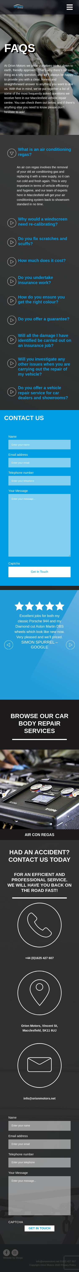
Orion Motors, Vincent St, (39, 1025)
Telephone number (21, 472)
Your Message (18, 490)
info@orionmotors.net (39, 1098)
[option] (39, 795)
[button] (4, 795)
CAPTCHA (15, 1222)
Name (12, 436)
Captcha (14, 563)
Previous (8, 644)
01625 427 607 (68, 1261)
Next (70, 644)
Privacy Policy (68, 1265)
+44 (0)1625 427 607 (39, 958)
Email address (18, 454)
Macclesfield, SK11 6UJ (39, 1030)
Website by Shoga (13, 1257)
